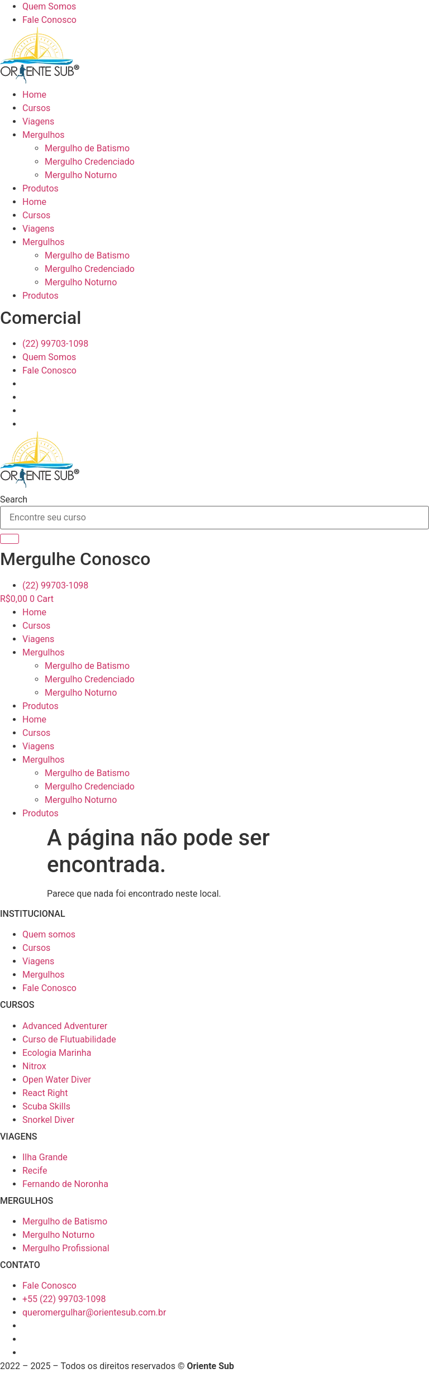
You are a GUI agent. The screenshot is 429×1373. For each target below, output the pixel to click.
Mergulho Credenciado (90, 161)
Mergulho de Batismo (87, 148)
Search (13, 499)
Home (34, 94)
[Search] (9, 539)
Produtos (40, 188)
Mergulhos (43, 135)
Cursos (36, 108)
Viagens (38, 121)
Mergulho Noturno (81, 175)
